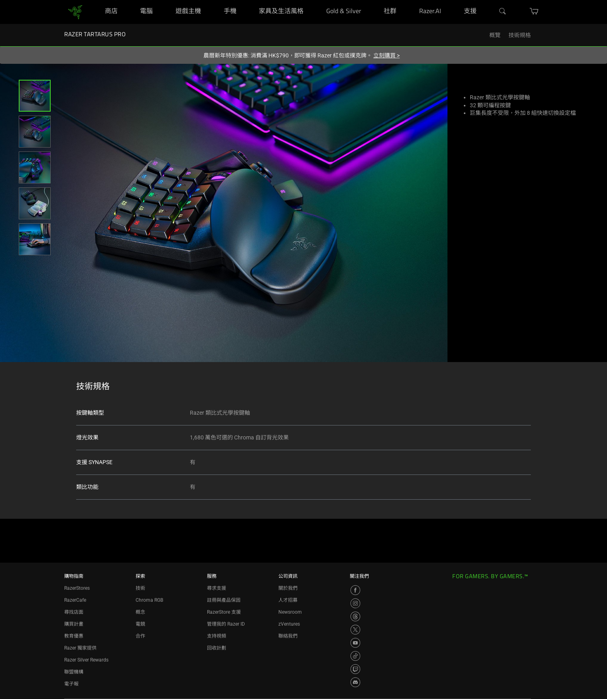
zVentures (289, 624)
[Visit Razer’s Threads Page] (355, 616)
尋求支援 (216, 588)
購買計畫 (73, 624)
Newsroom (290, 612)
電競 (140, 624)
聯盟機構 (73, 672)
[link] (75, 11)
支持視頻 (216, 636)
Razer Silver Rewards (86, 660)
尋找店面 (73, 612)
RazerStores (77, 588)
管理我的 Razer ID (226, 624)
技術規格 (519, 35)
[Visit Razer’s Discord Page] (355, 682)
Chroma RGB (149, 600)
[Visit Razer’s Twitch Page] (355, 669)
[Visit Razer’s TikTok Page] (355, 656)
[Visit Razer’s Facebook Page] (355, 590)
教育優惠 (73, 636)
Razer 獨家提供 (80, 648)
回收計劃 (216, 648)
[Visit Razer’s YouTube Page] (355, 642)
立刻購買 (386, 55)
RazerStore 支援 (224, 612)
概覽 (495, 35)
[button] (35, 96)
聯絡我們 (288, 636)
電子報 (71, 684)
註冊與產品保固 (223, 600)
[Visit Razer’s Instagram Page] (355, 603)
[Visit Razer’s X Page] (355, 629)
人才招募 (288, 600)
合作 (140, 636)
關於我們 (288, 588)
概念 (140, 612)
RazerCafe (75, 600)
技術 (140, 588)
